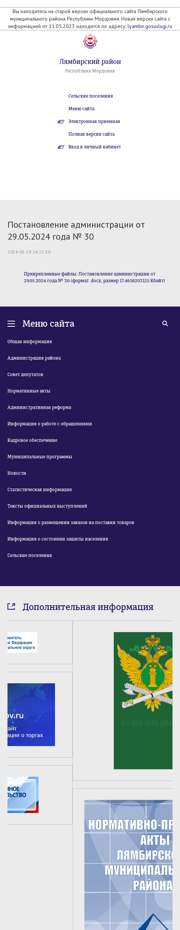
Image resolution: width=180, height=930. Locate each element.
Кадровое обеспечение (32, 440)
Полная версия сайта (91, 134)
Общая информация (29, 341)
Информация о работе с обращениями (49, 423)
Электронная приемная (94, 121)
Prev (11, 865)
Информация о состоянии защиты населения (57, 539)
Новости (16, 473)
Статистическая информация (39, 489)
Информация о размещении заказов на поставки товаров (70, 522)
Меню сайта (81, 108)
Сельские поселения (90, 96)
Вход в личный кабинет (94, 147)
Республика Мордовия (90, 71)
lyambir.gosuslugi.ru (150, 26)
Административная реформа (39, 407)
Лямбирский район (90, 62)
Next (168, 865)
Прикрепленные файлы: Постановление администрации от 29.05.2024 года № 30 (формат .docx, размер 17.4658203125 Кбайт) (94, 277)
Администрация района (34, 358)
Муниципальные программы (39, 456)
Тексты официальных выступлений (47, 506)
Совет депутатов (25, 374)
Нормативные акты (29, 391)
